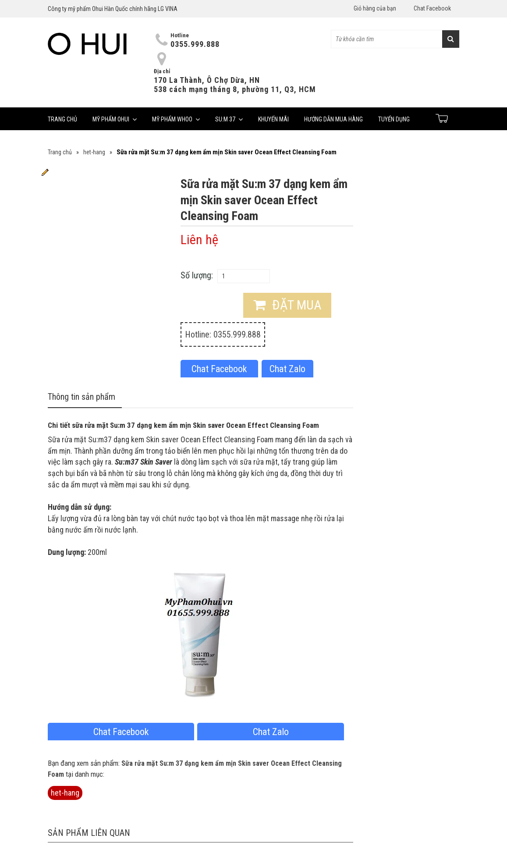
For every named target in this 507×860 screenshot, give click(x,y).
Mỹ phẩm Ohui (114, 119)
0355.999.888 (195, 44)
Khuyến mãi (273, 119)
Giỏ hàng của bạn (375, 8)
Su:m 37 (229, 119)
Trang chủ (62, 119)
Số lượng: (197, 275)
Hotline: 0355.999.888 (223, 334)
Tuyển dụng (394, 119)
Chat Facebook (432, 8)
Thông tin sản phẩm (81, 396)
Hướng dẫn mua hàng (333, 119)
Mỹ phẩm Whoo (176, 119)
